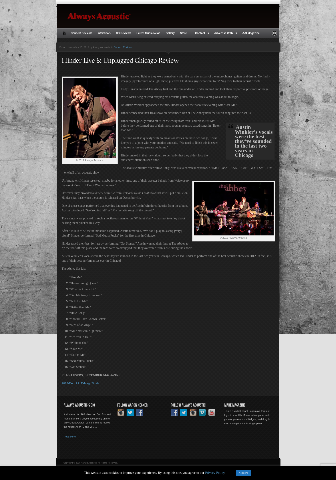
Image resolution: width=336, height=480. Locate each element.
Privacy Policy (215, 472)
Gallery (170, 33)
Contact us (202, 33)
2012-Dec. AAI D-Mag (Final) (80, 383)
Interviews (104, 33)
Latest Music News (148, 33)
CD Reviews (123, 33)
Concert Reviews (81, 33)
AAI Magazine (251, 33)
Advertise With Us (225, 33)
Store (184, 33)
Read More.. (70, 436)
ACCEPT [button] (243, 473)
